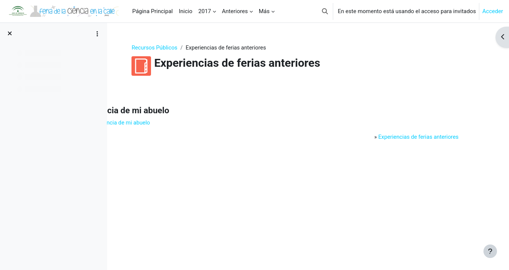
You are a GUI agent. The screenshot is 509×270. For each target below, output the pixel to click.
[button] (325, 11)
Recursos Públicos (175, 47)
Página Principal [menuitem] (152, 11)
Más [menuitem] (264, 11)
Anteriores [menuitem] (235, 11)
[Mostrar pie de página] (490, 251)
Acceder (492, 11)
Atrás (133, 88)
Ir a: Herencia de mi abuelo (164, 123)
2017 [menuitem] (204, 11)
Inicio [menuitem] (185, 11)
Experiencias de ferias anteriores (414, 137)
